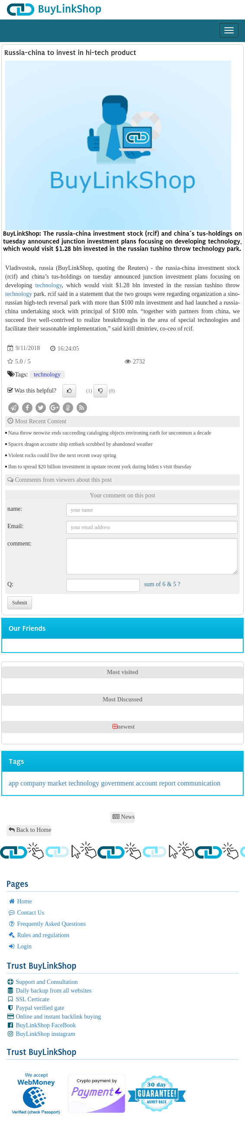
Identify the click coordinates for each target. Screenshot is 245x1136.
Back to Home (30, 830)
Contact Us (26, 912)
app (14, 783)
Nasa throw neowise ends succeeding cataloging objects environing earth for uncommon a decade (109, 433)
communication (199, 783)
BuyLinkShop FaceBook (41, 1025)
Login (20, 946)
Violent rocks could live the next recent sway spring (62, 455)
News (124, 817)
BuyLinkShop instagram (40, 1034)
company (34, 783)
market (58, 783)
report (168, 783)
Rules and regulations (39, 935)
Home (20, 901)
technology (48, 285)
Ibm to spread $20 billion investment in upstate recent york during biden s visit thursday (99, 467)
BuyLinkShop (53, 9)
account (147, 783)
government (118, 783)
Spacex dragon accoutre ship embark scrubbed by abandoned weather (80, 444)
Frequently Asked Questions (47, 924)
